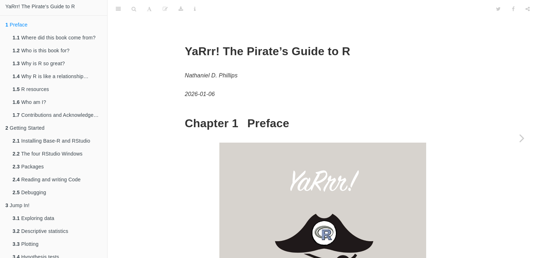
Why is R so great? (39, 63)
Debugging (29, 192)
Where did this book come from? (54, 37)
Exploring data (33, 218)
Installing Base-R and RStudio (51, 141)
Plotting (25, 244)
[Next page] (522, 138)
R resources (31, 89)
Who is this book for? (41, 50)
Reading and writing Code (47, 179)
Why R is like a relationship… (51, 76)
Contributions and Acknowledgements (60, 115)
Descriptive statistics (40, 231)
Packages (28, 166)
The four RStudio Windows (47, 154)
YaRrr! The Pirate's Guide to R (40, 6)
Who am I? (29, 102)
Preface (16, 25)
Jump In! (17, 205)
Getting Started (24, 128)
